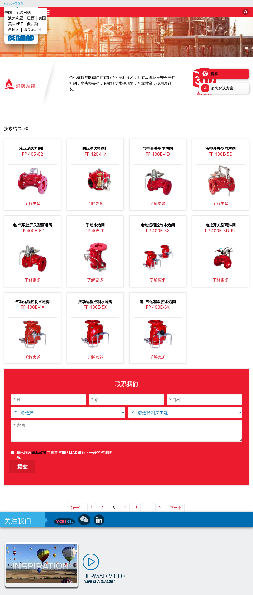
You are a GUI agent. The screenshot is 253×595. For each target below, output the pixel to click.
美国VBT (15, 23)
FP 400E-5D (220, 144)
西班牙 (13, 29)
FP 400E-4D (158, 144)
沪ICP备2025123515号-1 (141, 589)
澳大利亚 (15, 18)
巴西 (31, 18)
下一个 (175, 497)
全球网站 (23, 12)
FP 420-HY (95, 144)
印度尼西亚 (32, 29)
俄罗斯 (32, 23)
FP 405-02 (32, 144)
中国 (8, 12)
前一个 (76, 497)
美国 (42, 18)
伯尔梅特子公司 (13, 3)
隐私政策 (39, 442)
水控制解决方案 (104, 589)
